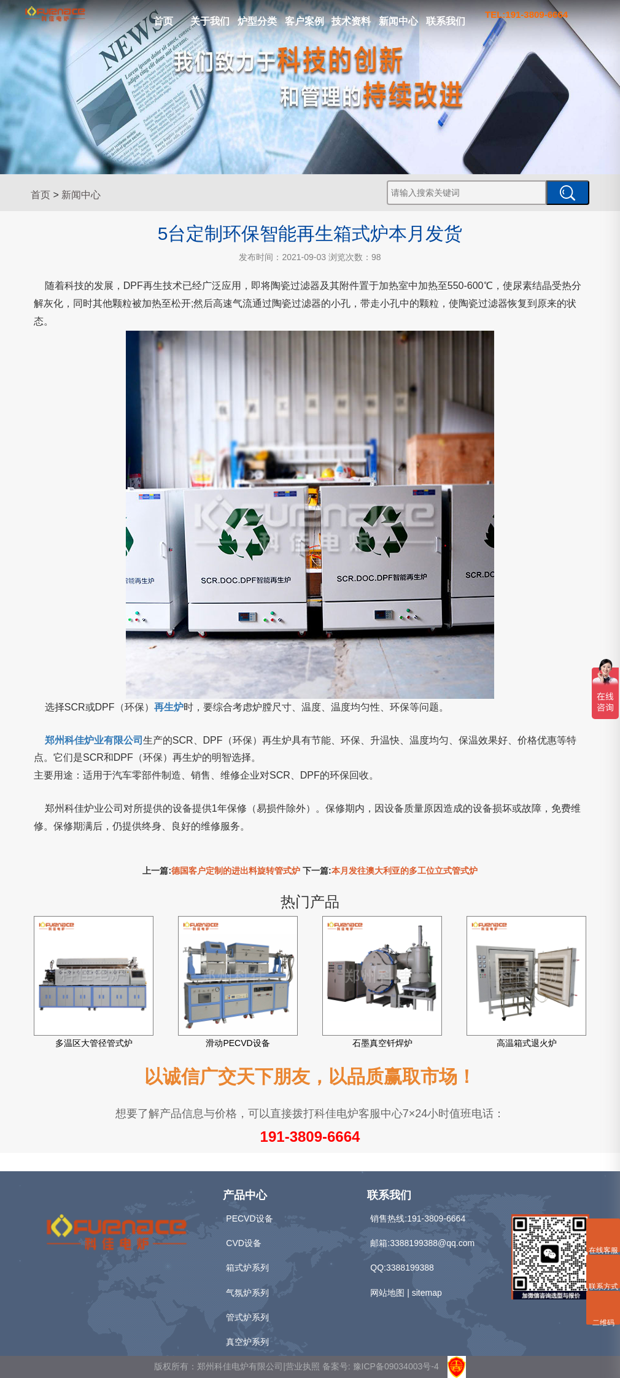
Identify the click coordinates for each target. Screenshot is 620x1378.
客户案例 (304, 21)
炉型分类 (257, 21)
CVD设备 (244, 1243)
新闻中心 (398, 21)
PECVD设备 (249, 1218)
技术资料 (351, 21)
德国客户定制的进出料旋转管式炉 (235, 871)
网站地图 (387, 1293)
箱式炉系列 (247, 1267)
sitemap (427, 1293)
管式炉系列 (247, 1317)
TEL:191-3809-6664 (526, 14)
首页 (163, 21)
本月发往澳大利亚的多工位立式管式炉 (404, 871)
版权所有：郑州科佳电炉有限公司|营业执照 (238, 1366)
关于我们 (210, 21)
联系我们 (445, 21)
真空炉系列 (247, 1342)
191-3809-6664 (310, 1136)
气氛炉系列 (247, 1293)
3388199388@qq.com (432, 1243)
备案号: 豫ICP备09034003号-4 (380, 1366)
